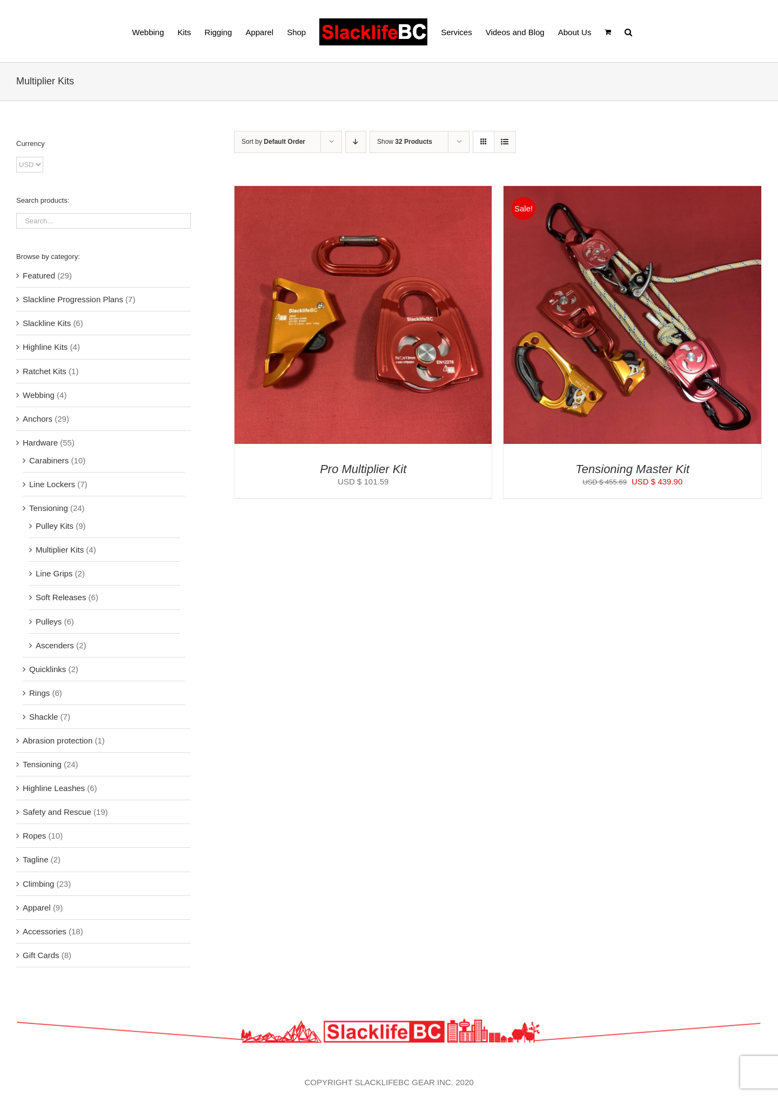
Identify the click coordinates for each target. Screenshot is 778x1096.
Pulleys (49, 621)
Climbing (38, 883)
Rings (39, 693)
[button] (628, 31)
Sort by (273, 141)
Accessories (44, 931)
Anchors (37, 418)
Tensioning (48, 508)
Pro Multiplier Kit (363, 469)
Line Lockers (52, 484)
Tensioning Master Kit (632, 469)
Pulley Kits (54, 525)
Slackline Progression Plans (73, 299)
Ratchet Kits (44, 371)
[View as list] (504, 141)
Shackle (43, 716)
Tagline (36, 859)
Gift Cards (41, 955)
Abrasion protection (57, 740)
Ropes (34, 835)
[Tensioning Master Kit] (632, 192)
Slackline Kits (47, 323)
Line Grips (54, 573)
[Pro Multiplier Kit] (363, 192)
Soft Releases (61, 597)
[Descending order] (355, 142)
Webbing (39, 395)
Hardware (40, 442)
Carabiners (49, 460)
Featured (39, 275)
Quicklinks (47, 669)
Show (404, 141)
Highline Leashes (54, 788)
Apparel (37, 907)
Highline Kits (45, 346)
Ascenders (55, 645)
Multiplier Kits (60, 549)
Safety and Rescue (57, 811)
